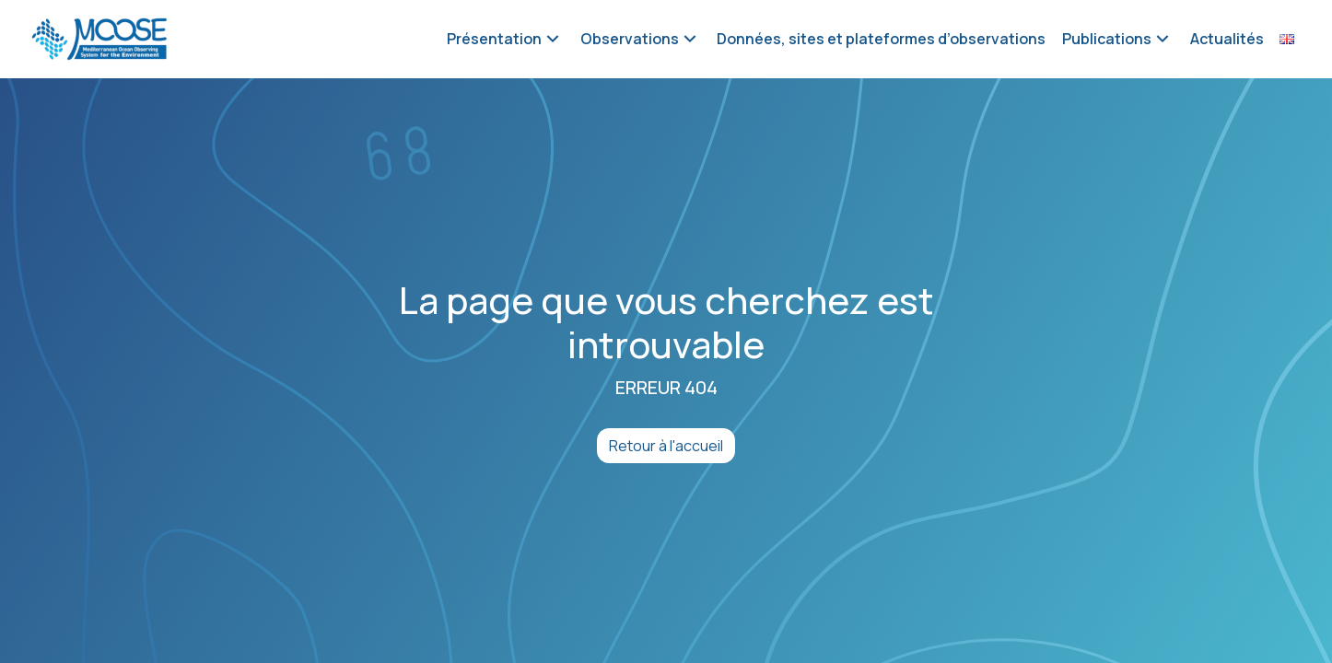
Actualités (1227, 39)
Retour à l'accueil (666, 446)
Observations (629, 39)
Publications (1106, 39)
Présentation (494, 39)
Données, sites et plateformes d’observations (881, 39)
